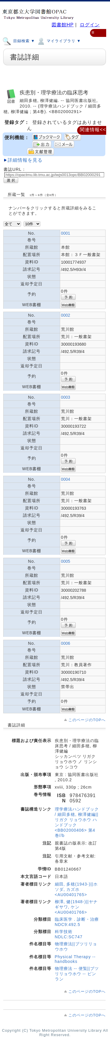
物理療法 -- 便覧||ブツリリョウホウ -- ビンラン (77, 973)
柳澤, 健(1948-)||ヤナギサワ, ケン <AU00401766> (76, 907)
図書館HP (63, 24)
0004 (65, 479)
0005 (65, 561)
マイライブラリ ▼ (58, 41)
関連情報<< (93, 129)
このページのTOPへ (87, 720)
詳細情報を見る (25, 160)
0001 (65, 233)
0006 (65, 643)
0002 (65, 315)
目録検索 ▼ (18, 41)
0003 (65, 397)
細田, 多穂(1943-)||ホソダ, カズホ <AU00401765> (76, 889)
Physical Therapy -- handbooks (75, 959)
